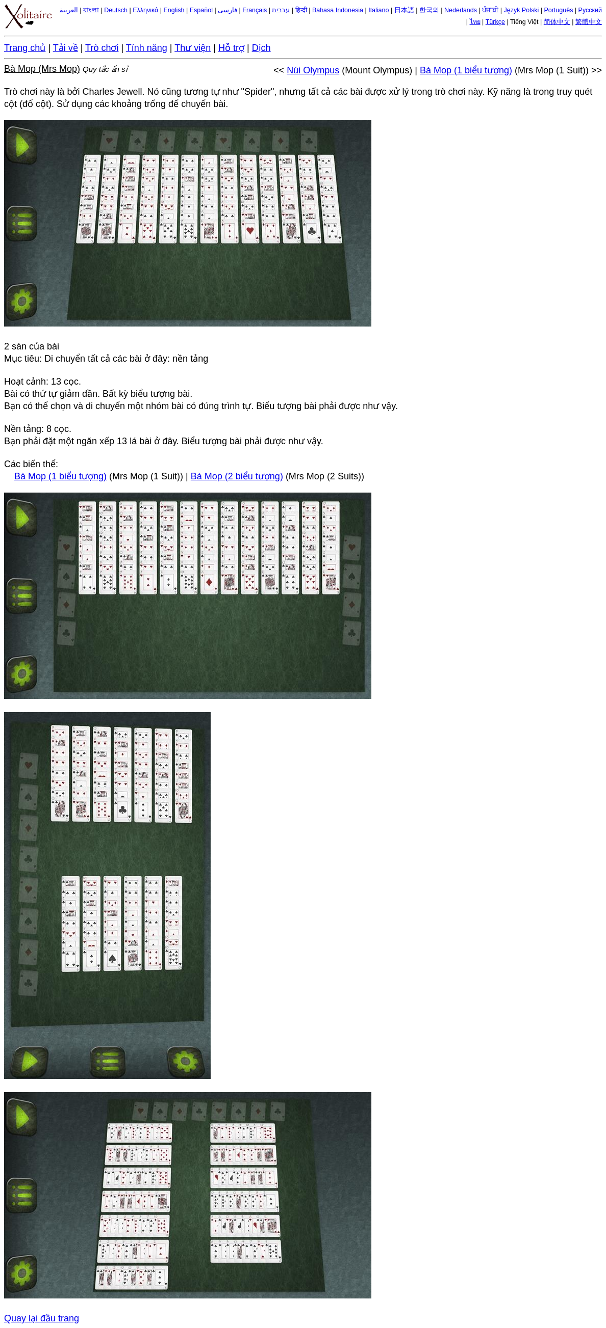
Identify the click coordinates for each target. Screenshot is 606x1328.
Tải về (65, 48)
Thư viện (192, 48)
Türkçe (495, 21)
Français (254, 10)
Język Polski (521, 10)
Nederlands (460, 10)
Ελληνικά (145, 10)
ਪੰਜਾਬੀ (490, 10)
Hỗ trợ (231, 48)
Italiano (378, 10)
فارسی (227, 10)
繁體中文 (588, 21)
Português (558, 10)
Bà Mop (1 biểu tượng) (466, 70)
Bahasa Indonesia (337, 10)
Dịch (261, 48)
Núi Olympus (313, 70)
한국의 (429, 10)
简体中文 (557, 21)
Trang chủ (24, 48)
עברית (281, 10)
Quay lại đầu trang (41, 1318)
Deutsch (116, 10)
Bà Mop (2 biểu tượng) (237, 476)
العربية (69, 10)
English (174, 10)
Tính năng (146, 48)
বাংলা (91, 10)
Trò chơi (101, 48)
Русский (590, 10)
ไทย (475, 21)
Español (201, 10)
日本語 (404, 10)
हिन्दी (301, 10)
